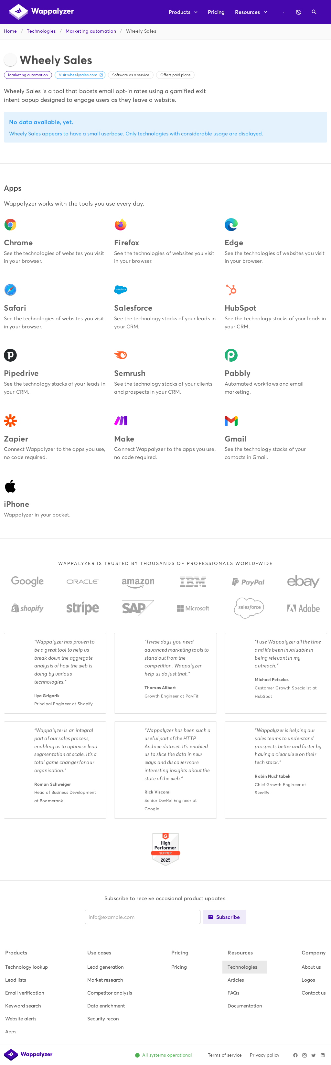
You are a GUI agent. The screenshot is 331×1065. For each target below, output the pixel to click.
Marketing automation (91, 31)
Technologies (41, 31)
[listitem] (26, 967)
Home (10, 31)
